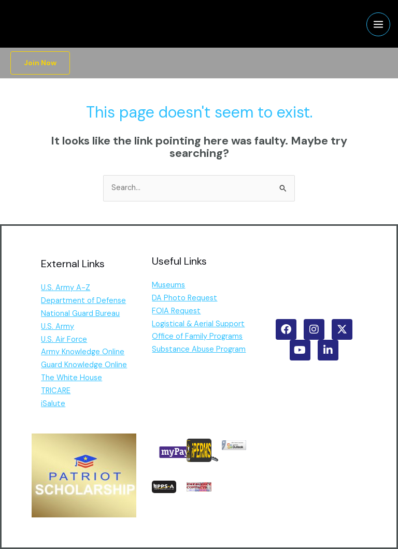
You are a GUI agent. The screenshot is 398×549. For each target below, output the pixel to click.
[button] (40, 63)
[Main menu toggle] (378, 24)
